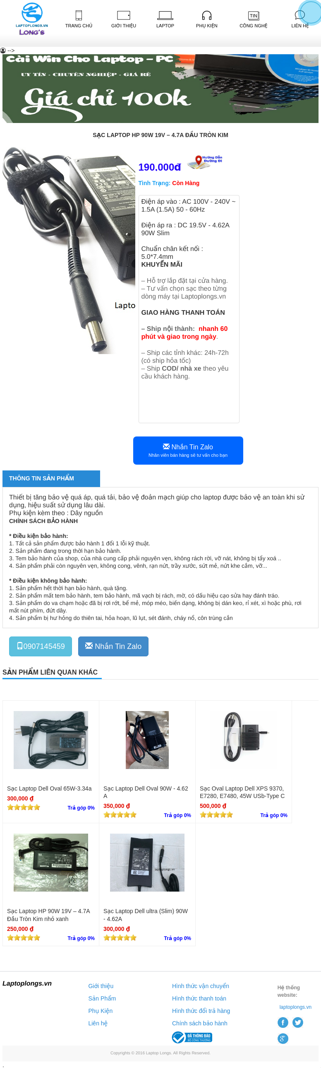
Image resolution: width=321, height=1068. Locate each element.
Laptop (165, 19)
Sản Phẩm (102, 998)
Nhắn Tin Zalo (188, 450)
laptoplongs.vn (295, 1007)
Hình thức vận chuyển (200, 986)
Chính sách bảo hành (200, 1023)
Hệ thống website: (289, 991)
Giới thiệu (100, 986)
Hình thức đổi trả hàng (201, 1011)
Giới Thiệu (123, 19)
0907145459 (40, 646)
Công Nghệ (253, 19)
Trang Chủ (79, 19)
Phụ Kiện (100, 1011)
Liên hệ (98, 1023)
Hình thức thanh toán (199, 998)
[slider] (23, 807)
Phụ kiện (207, 19)
